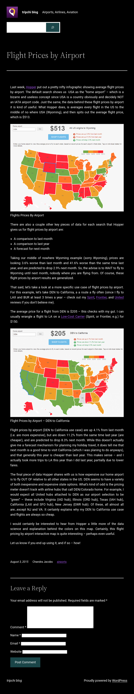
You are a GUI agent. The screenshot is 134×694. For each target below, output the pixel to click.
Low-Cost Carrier (73, 316)
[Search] (52, 27)
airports (61, 561)
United (119, 297)
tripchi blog (30, 12)
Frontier (101, 297)
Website (15, 656)
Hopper (31, 87)
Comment (18, 631)
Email (15, 647)
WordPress (119, 685)
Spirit (91, 297)
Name (15, 639)
